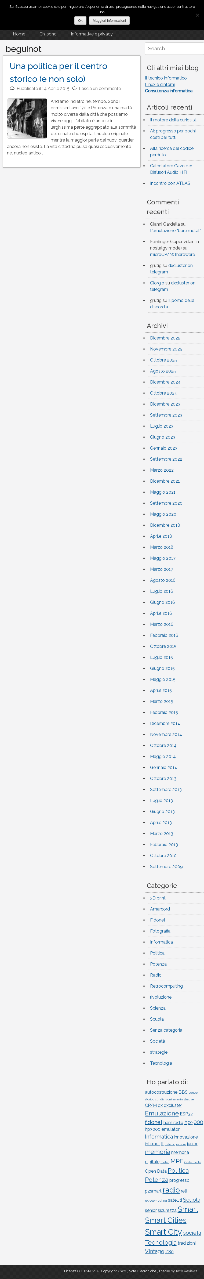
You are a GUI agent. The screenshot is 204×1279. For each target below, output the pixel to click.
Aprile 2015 (161, 690)
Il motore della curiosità (173, 119)
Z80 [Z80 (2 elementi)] (169, 1251)
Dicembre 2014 (165, 723)
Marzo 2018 (161, 547)
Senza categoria (166, 1030)
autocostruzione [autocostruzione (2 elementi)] (161, 1092)
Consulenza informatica (168, 90)
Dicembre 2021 (165, 481)
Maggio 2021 (163, 492)
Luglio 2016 (161, 591)
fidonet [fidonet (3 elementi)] (153, 1122)
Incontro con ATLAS (170, 183)
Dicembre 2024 (165, 382)
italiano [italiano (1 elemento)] (170, 1144)
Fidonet (157, 920)
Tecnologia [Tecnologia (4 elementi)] (161, 1242)
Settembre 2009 (166, 866)
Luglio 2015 (161, 657)
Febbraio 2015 (164, 712)
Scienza (158, 1008)
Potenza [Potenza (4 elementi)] (156, 1179)
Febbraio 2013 (164, 844)
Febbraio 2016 (164, 635)
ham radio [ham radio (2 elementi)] (173, 1122)
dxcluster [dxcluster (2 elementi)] (173, 1105)
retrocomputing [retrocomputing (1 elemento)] (156, 1200)
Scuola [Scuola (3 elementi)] (191, 1200)
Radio (156, 975)
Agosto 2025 (163, 371)
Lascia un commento (100, 88)
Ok (80, 21)
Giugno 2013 (162, 811)
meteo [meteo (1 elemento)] (165, 1162)
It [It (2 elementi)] (162, 1143)
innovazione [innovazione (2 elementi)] (186, 1137)
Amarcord (160, 909)
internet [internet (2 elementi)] (152, 1143)
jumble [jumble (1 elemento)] (181, 1144)
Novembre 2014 (166, 734)
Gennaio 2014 (163, 767)
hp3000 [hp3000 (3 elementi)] (193, 1122)
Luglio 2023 (161, 426)
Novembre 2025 (166, 349)
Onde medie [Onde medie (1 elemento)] (192, 1162)
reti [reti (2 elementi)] (184, 1191)
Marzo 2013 (161, 833)
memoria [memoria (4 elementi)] (157, 1151)
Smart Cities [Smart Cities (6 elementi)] (166, 1220)
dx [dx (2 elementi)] (160, 1105)
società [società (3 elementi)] (192, 1233)
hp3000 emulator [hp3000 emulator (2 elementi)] (162, 1129)
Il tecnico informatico (166, 78)
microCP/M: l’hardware (172, 254)
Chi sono (48, 34)
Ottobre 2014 (163, 745)
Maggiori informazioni (109, 21)
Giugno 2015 (162, 668)
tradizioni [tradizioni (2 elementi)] (187, 1243)
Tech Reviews (186, 1271)
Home (19, 34)
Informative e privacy (92, 34)
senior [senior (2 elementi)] (151, 1210)
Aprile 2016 (161, 613)
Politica (157, 953)
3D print (158, 898)
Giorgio (157, 283)
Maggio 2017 (163, 558)
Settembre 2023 (166, 415)
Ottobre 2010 (163, 855)
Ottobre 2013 (163, 778)
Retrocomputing (166, 986)
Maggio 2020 (163, 514)
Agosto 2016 (163, 580)
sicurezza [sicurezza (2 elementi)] (167, 1210)
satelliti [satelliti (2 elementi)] (175, 1200)
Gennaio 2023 (163, 448)
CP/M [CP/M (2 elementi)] (151, 1105)
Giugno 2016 (162, 602)
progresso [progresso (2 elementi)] (179, 1180)
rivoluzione (161, 997)
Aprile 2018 (161, 536)
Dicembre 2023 (165, 404)
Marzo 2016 (161, 624)
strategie (158, 1052)
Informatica (161, 942)
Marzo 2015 (161, 701)
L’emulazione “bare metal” (175, 230)
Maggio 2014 (163, 756)
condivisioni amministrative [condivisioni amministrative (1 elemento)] (174, 1099)
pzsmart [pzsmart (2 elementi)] (153, 1191)
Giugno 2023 (162, 437)
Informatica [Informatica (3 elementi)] (159, 1136)
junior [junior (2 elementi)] (192, 1143)
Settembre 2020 (166, 503)
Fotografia (160, 931)
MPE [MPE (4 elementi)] (176, 1161)
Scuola (157, 1019)
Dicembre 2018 (165, 525)
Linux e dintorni (160, 84)
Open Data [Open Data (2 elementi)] (156, 1171)
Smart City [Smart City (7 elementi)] (163, 1232)
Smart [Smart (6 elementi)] (188, 1209)
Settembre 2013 (166, 789)
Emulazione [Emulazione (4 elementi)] (162, 1113)
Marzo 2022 (162, 470)
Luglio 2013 (161, 800)
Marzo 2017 (161, 569)
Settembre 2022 (166, 459)
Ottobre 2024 (163, 393)
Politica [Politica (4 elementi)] (178, 1170)
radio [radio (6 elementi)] (171, 1190)
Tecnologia (161, 1063)
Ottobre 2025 (163, 360)
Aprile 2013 (161, 822)
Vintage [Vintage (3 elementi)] (154, 1251)
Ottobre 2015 (163, 646)
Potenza (158, 964)
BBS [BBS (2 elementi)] (183, 1092)
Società (157, 1041)
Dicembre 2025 (165, 338)
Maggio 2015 (163, 679)
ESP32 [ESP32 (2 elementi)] (186, 1114)
